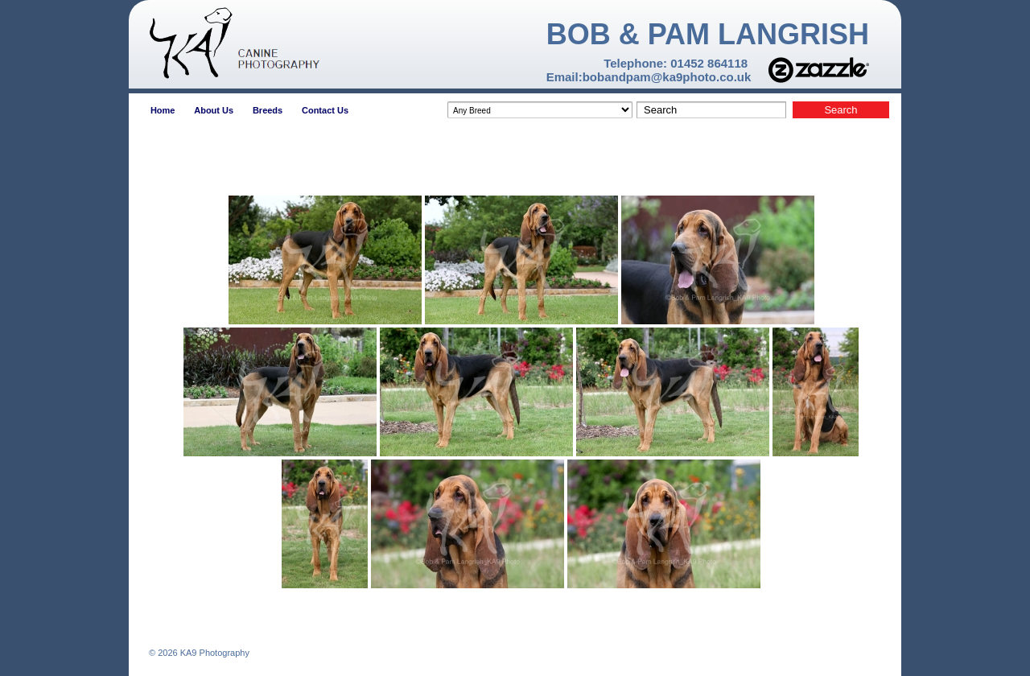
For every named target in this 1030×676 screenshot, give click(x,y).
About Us (213, 110)
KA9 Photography (213, 652)
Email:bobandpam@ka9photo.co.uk (649, 77)
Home (162, 110)
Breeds (267, 110)
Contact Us (325, 110)
